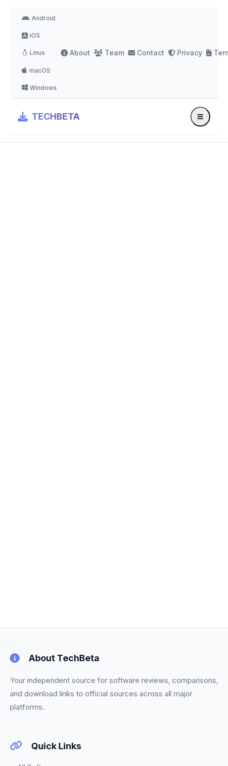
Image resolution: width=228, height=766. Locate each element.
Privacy (185, 52)
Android (38, 18)
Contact (146, 52)
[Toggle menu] (200, 117)
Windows (39, 87)
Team (109, 52)
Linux (33, 52)
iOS (31, 35)
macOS (36, 70)
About (75, 52)
